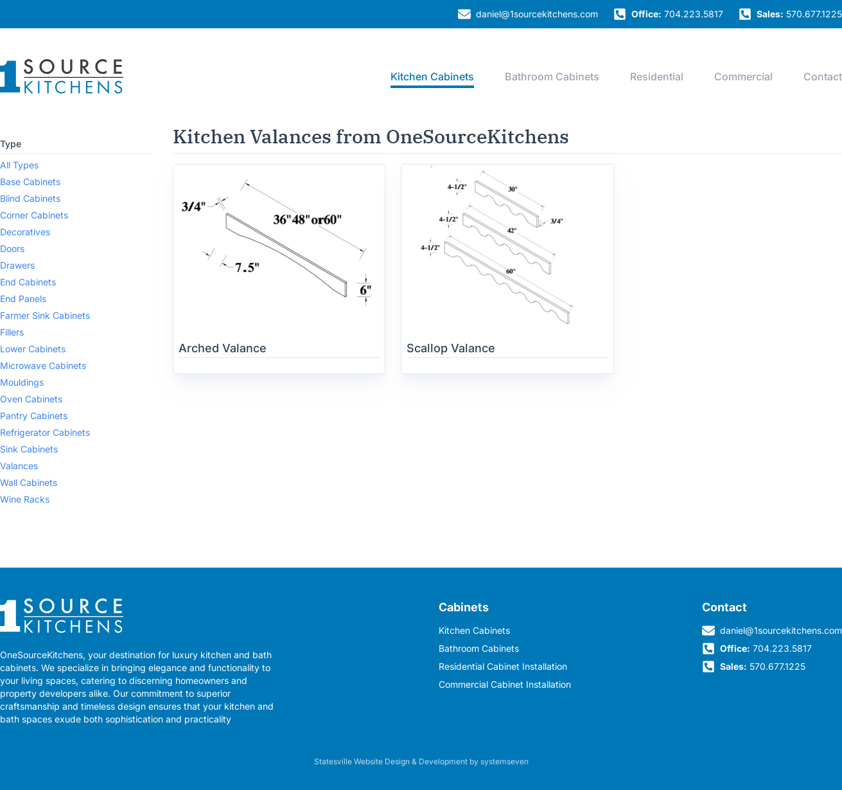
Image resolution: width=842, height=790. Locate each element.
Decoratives (25, 231)
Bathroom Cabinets (552, 76)
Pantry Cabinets (33, 415)
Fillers (12, 332)
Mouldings (22, 382)
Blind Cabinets (30, 198)
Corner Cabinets (34, 215)
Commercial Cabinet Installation (505, 684)
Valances (19, 465)
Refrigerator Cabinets (45, 432)
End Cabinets (28, 281)
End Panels (23, 298)
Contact (822, 76)
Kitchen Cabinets (432, 76)
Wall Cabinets (28, 482)
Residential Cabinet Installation (503, 666)
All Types (19, 164)
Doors (12, 248)
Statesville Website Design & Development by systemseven (421, 761)
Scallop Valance (451, 348)
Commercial (743, 76)
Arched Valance (223, 348)
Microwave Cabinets (43, 365)
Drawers (17, 265)
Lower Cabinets (33, 348)
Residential (656, 76)
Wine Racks (24, 499)
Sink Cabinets (29, 449)
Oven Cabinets (31, 398)
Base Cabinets (30, 181)
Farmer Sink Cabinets (45, 315)
